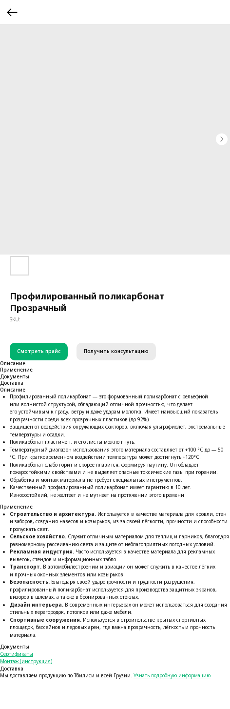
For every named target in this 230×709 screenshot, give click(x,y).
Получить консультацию (116, 351)
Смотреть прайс (38, 351)
